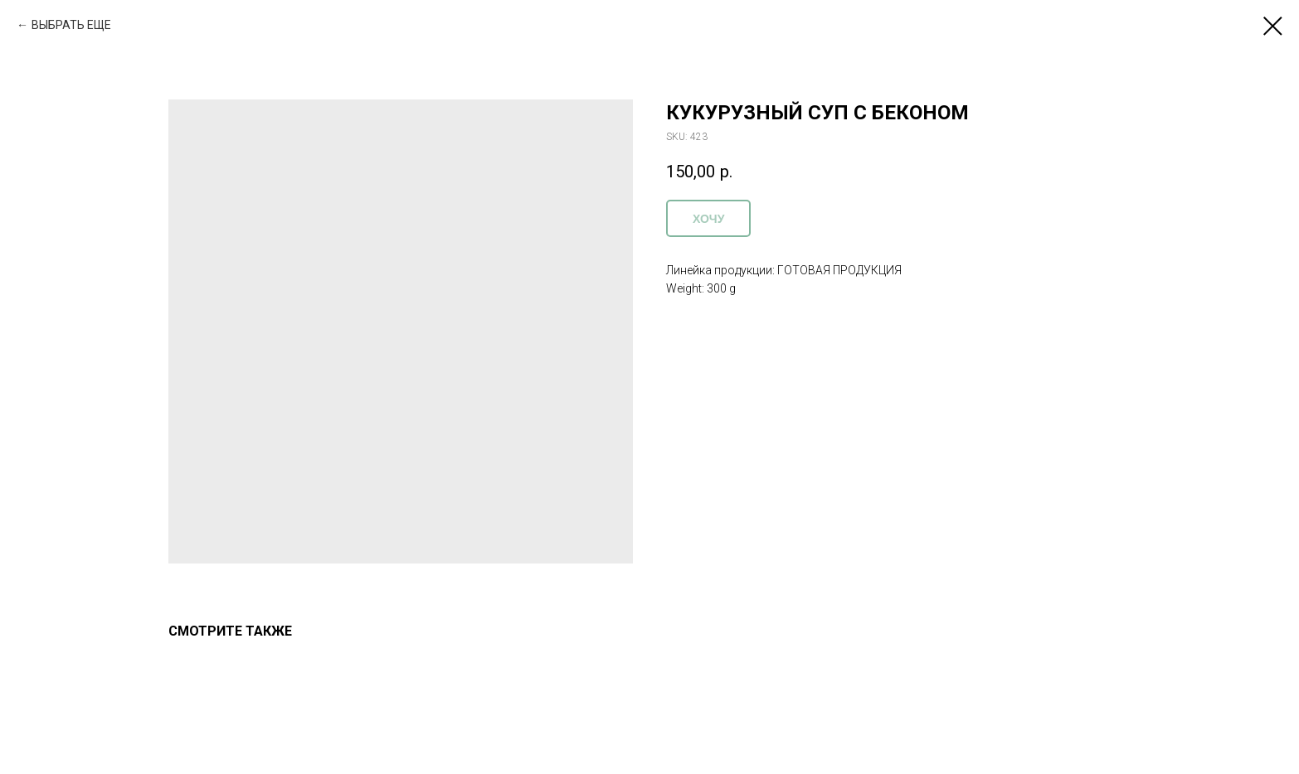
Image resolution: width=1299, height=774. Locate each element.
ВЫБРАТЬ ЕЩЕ (71, 24)
